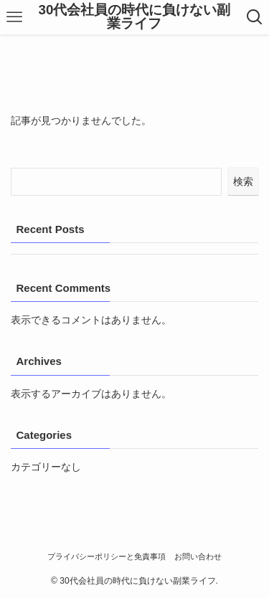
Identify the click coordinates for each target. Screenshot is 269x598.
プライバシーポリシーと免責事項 (106, 556)
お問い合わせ (198, 556)
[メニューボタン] (14, 17)
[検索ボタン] (255, 17)
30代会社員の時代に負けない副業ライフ (135, 17)
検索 (243, 181)
